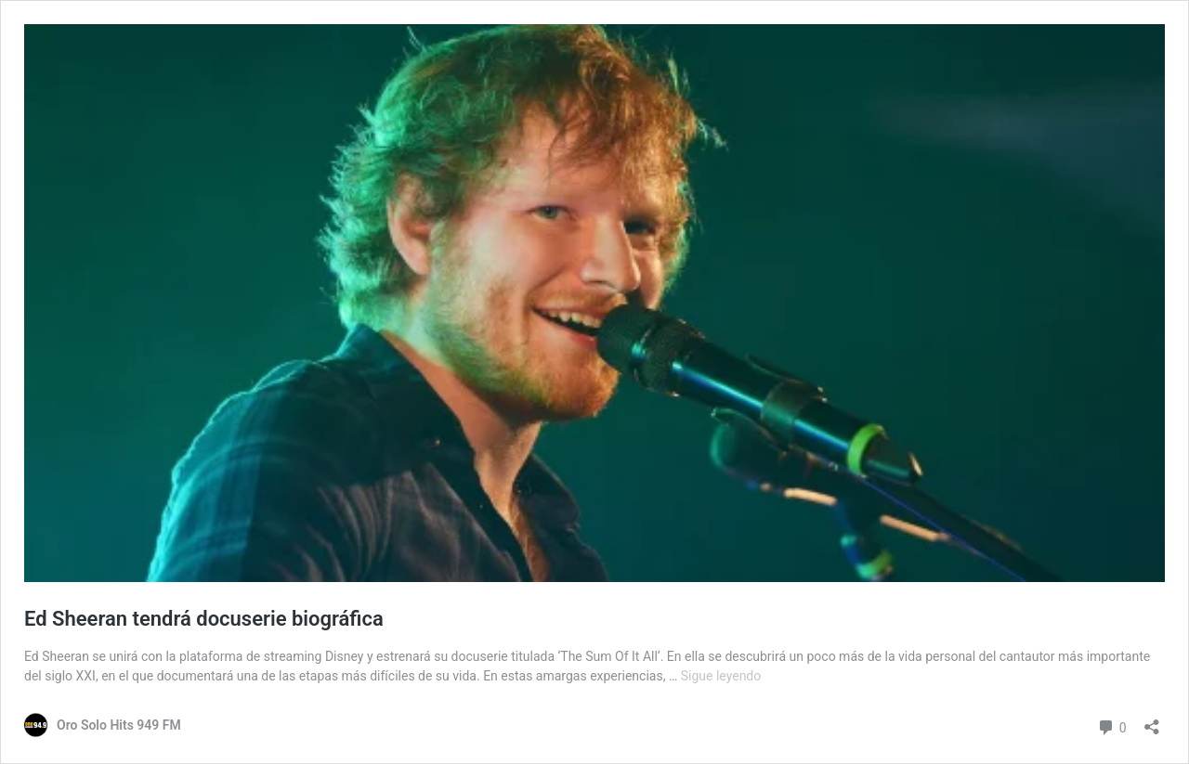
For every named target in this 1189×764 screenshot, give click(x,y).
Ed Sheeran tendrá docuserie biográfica (204, 618)
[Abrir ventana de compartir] (1152, 720)
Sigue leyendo (721, 675)
